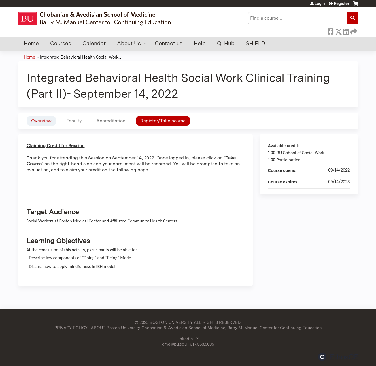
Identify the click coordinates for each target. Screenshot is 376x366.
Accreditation (111, 120)
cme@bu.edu (174, 344)
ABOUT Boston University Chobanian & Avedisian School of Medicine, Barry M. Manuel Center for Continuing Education (206, 327)
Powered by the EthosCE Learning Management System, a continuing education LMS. (338, 357)
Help (200, 43)
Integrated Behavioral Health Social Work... (80, 57)
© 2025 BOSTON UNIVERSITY (164, 322)
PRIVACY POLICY (71, 327)
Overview (41, 120)
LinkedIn (346, 30)
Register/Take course (163, 120)
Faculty (74, 120)
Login (320, 3)
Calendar (94, 43)
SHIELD (255, 43)
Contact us (168, 43)
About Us (129, 43)
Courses (60, 43)
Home (31, 43)
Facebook (330, 30)
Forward (353, 30)
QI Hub (226, 43)
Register (341, 3)
